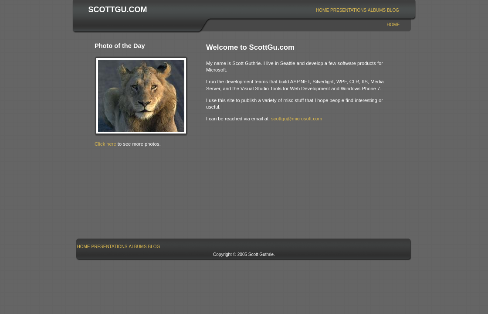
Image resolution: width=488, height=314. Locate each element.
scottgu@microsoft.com (296, 118)
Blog (393, 10)
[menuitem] (322, 10)
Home (322, 10)
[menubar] (357, 10)
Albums (377, 10)
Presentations (348, 10)
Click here (105, 144)
